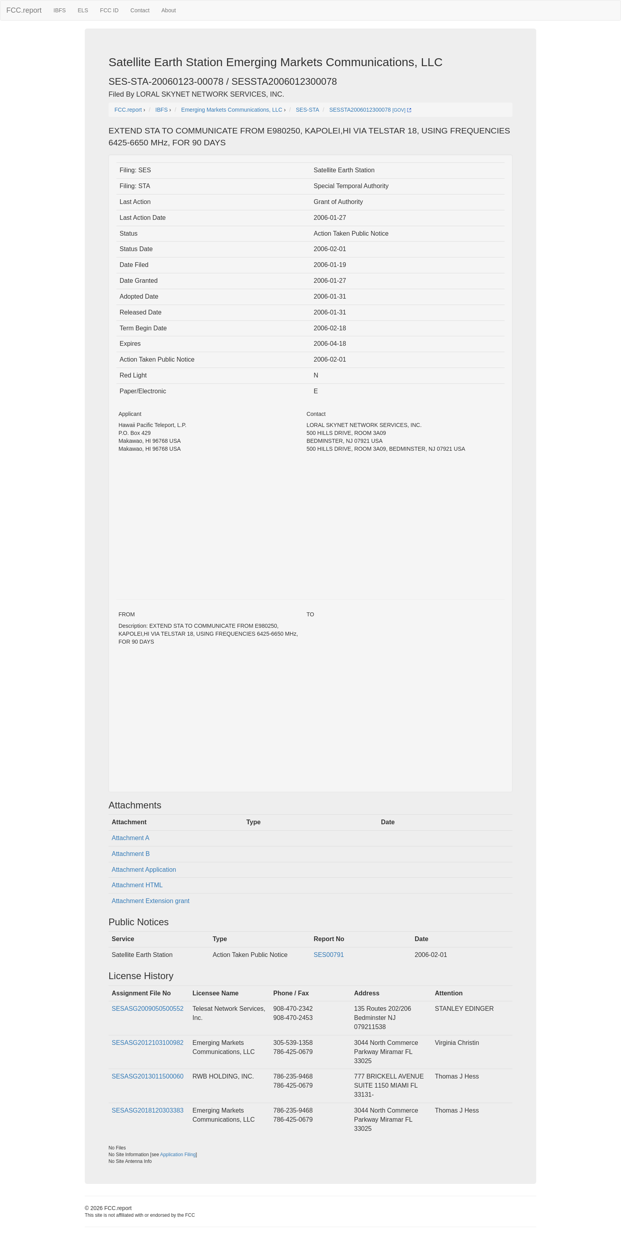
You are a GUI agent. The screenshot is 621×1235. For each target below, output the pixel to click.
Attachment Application (144, 869)
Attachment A (130, 838)
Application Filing (178, 1154)
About (169, 10)
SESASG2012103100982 (147, 1042)
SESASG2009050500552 (147, 1008)
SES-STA (307, 110)
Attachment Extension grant (151, 901)
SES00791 (329, 954)
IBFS (59, 10)
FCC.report (24, 10)
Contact (139, 10)
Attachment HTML (137, 885)
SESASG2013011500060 (147, 1076)
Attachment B (131, 853)
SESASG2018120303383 (147, 1110)
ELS (83, 10)
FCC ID (109, 10)
